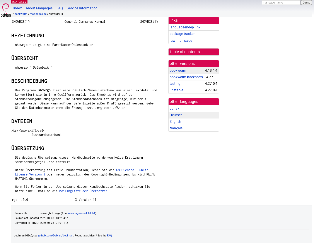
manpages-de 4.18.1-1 (81, 213)
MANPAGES (19, 1)
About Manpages (39, 8)
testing (175, 84)
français (176, 128)
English (175, 122)
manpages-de (38, 14)
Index (17, 8)
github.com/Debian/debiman (55, 235)
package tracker (182, 34)
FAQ (59, 8)
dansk (174, 108)
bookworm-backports (186, 77)
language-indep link (185, 27)
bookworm (21, 14)
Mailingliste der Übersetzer (83, 191)
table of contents (185, 52)
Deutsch (176, 115)
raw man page (181, 40)
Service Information (82, 8)
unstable (176, 90)
